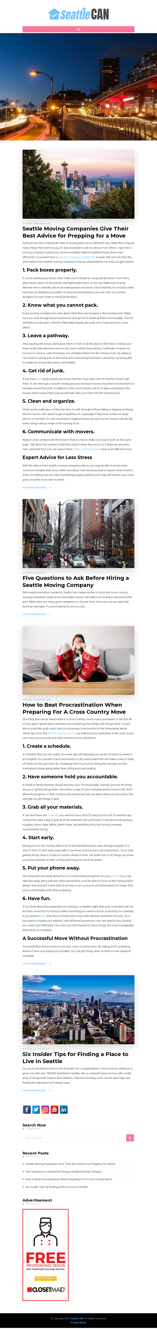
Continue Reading (34, 487)
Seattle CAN (76, 1319)
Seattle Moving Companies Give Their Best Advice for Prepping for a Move (77, 232)
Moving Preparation (37, 223)
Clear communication (87, 449)
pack (43, 916)
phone (114, 877)
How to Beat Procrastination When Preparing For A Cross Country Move (75, 709)
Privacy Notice (78, 1323)
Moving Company (34, 573)
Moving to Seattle (36, 1050)
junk (39, 379)
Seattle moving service (62, 734)
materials (53, 816)
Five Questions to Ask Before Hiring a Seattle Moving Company (76, 582)
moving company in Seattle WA (77, 257)
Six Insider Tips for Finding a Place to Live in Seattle (76, 1059)
